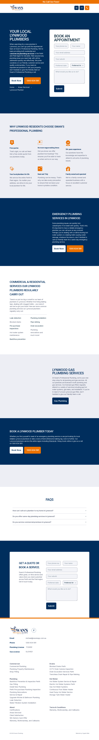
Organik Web (85, 733)
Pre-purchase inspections (15, 327)
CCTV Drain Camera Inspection (61, 669)
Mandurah (53, 441)
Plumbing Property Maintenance (22, 669)
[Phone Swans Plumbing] (87, 8)
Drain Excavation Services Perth (62, 672)
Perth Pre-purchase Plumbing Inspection (25, 690)
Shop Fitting (14, 672)
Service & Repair (16, 695)
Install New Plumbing (18, 687)
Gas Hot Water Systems (59, 687)
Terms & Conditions (58, 707)
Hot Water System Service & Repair (63, 681)
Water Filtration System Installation (23, 703)
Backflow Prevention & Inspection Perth (25, 681)
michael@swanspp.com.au (36, 638)
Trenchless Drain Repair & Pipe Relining (64, 674)
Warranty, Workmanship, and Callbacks (25, 721)
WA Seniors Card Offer (18, 718)
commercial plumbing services (22, 53)
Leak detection (15, 318)
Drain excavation (37, 326)
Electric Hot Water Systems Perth (62, 684)
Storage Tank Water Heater (60, 695)
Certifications (15, 710)
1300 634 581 (17, 443)
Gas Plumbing (60, 401)
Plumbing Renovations (18, 692)
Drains (52, 664)
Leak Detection (15, 700)
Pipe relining (35, 322)
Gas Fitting (14, 684)
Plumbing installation (38, 318)
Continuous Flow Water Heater (61, 690)
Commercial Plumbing (18, 666)
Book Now (16, 81)
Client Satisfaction (17, 715)
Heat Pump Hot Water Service (61, 692)
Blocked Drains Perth (58, 666)
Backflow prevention (18, 339)
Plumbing (13, 679)
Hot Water (54, 679)
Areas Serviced (15, 713)
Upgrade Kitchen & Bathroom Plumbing (25, 697)
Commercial (15, 664)
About (12, 707)
